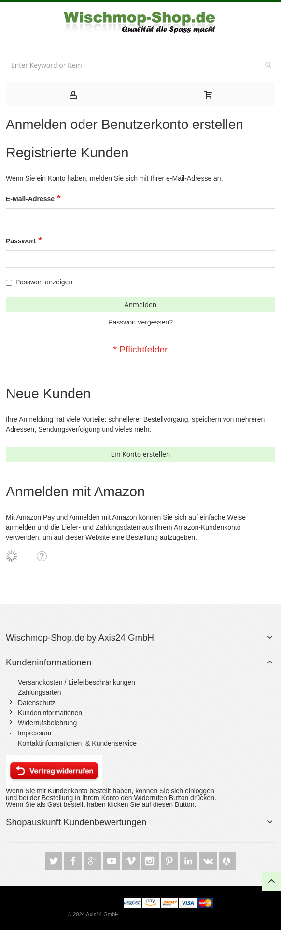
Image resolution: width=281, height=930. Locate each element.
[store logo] (141, 22)
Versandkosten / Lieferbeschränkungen (76, 682)
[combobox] (140, 64)
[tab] (73, 94)
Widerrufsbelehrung (47, 723)
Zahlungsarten (39, 692)
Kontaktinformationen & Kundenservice (77, 743)
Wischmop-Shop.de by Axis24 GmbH (80, 638)
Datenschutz (37, 702)
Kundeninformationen (48, 662)
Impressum (34, 733)
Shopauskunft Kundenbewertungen (76, 822)
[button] (41, 555)
